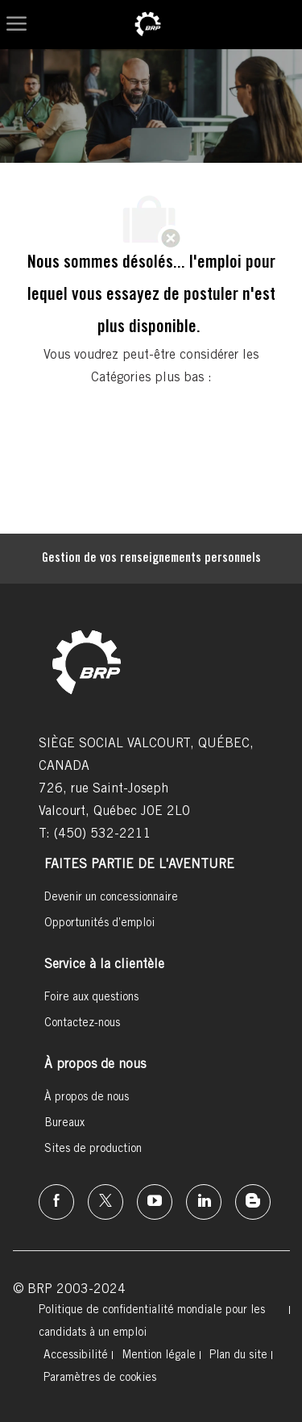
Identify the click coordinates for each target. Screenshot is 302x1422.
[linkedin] (203, 1202)
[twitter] (105, 1202)
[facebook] (56, 1202)
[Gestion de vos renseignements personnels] (151, 559)
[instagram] (154, 1202)
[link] (148, 24)
